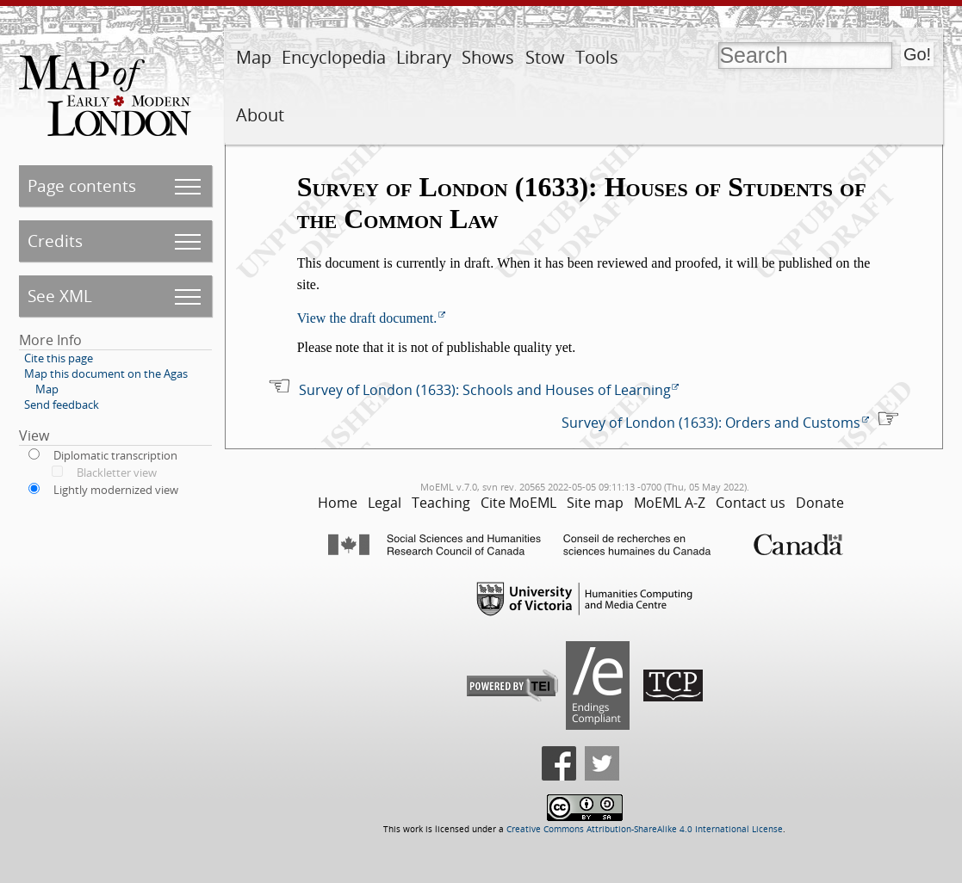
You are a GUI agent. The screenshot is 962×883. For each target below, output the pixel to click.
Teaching (441, 502)
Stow (545, 57)
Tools (596, 57)
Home (337, 502)
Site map (595, 502)
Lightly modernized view (115, 489)
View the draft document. (367, 318)
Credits (55, 240)
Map (253, 57)
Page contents (82, 185)
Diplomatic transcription (115, 455)
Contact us (750, 502)
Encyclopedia (334, 57)
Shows (488, 57)
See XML (60, 295)
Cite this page (58, 358)
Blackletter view (117, 472)
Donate (820, 502)
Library (423, 57)
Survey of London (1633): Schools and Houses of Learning (485, 389)
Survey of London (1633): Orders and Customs (711, 422)
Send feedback (61, 404)
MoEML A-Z (669, 502)
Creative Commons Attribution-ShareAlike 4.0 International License (644, 829)
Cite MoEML (518, 502)
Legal (384, 502)
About (260, 115)
